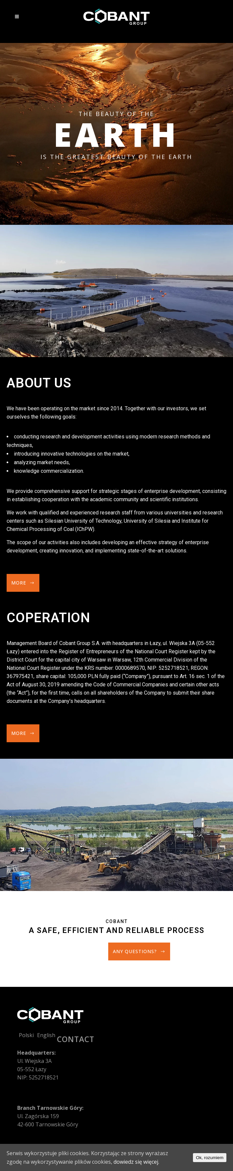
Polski (26, 1035)
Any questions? (139, 951)
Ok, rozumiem (209, 1157)
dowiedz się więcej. (136, 1161)
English (46, 1035)
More (23, 583)
